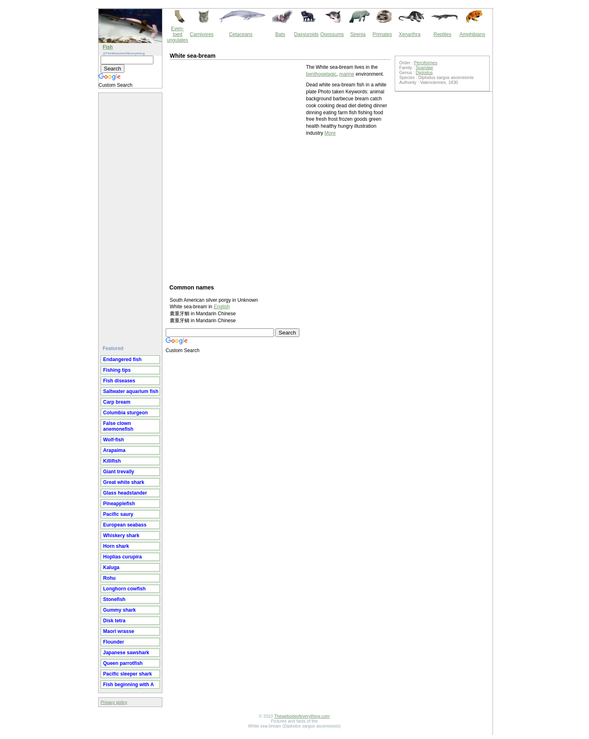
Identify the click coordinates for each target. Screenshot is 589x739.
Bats (280, 34)
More (329, 133)
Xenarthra (409, 34)
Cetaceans (240, 34)
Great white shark (123, 482)
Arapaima (114, 450)
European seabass (124, 525)
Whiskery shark (121, 535)
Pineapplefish (119, 503)
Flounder (113, 642)
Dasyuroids (306, 34)
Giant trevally (118, 472)
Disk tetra (114, 621)
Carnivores (202, 34)
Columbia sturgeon (125, 413)
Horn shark (116, 546)
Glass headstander (125, 493)
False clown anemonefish (118, 426)
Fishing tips (116, 370)
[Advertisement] (131, 216)
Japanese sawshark (126, 652)
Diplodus (424, 72)
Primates (382, 34)
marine (346, 74)
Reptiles (442, 34)
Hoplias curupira (122, 557)
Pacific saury (118, 514)
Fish (108, 47)
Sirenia (357, 34)
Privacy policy (114, 702)
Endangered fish (122, 359)
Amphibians (472, 34)
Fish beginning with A (128, 684)
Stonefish (114, 599)
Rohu (109, 578)
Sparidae (424, 67)
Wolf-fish (113, 440)
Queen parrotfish (123, 663)
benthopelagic (321, 74)
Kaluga (111, 567)
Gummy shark (119, 610)
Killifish (112, 461)
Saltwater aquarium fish (130, 391)
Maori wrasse (118, 631)
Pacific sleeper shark (127, 674)
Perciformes (425, 62)
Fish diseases (119, 381)
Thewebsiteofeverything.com (302, 716)
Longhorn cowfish (124, 589)
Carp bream (116, 402)
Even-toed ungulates (177, 34)
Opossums (332, 34)
